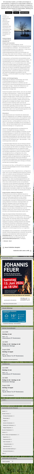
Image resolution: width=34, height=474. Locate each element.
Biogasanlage (6, 418)
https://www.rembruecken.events (10, 303)
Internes (4, 432)
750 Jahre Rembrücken (8, 415)
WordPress (13, 471)
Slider (3, 453)
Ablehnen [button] (16, 12)
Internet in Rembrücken (8, 422)
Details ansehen (24, 12)
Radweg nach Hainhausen (8, 425)
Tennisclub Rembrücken (8, 451)
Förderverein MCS (7, 439)
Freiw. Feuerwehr (6, 441)
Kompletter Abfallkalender (8, 395)
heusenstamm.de (6, 235)
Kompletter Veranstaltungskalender (10, 359)
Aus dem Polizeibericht (7, 430)
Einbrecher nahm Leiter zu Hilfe (21, 250)
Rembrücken (16, 470)
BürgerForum (5, 437)
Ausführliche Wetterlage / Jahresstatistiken (12, 323)
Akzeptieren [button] (8, 12)
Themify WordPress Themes (22, 471)
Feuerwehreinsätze (8, 444)
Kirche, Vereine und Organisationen (9, 434)
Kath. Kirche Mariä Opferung (9, 448)
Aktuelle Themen (5, 413)
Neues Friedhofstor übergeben (12, 247)
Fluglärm (5, 420)
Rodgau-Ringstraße (7, 427)
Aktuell (3, 411)
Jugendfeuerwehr (6, 446)
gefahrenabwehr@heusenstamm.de (10, 238)
